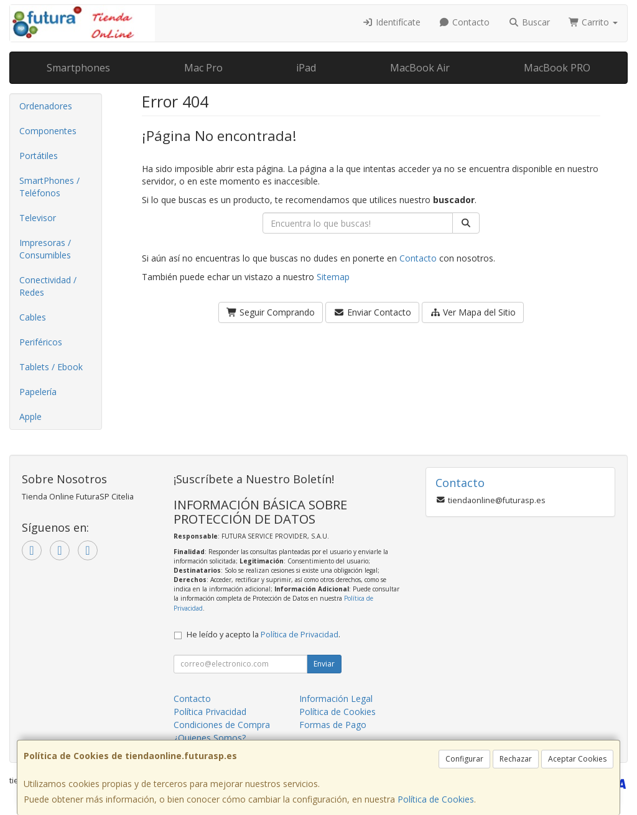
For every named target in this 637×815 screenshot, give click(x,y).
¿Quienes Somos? (210, 738)
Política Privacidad (210, 711)
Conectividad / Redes (48, 286)
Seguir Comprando (270, 312)
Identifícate (391, 22)
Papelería (38, 392)
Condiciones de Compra (222, 725)
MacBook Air (420, 68)
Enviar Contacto (372, 312)
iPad (306, 68)
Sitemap (333, 277)
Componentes (48, 131)
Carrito (593, 22)
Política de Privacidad (299, 634)
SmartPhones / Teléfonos (49, 187)
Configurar (464, 759)
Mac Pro (203, 68)
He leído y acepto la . (263, 634)
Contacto (464, 22)
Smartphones (78, 68)
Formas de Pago (332, 725)
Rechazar (516, 759)
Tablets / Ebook (51, 367)
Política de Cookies (436, 799)
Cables (32, 317)
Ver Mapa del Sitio (473, 312)
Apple (30, 416)
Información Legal (336, 698)
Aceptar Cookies (577, 759)
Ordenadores (45, 106)
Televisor (37, 218)
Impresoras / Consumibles (45, 249)
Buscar (529, 22)
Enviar (324, 663)
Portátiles (38, 156)
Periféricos (40, 342)
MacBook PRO (557, 68)
